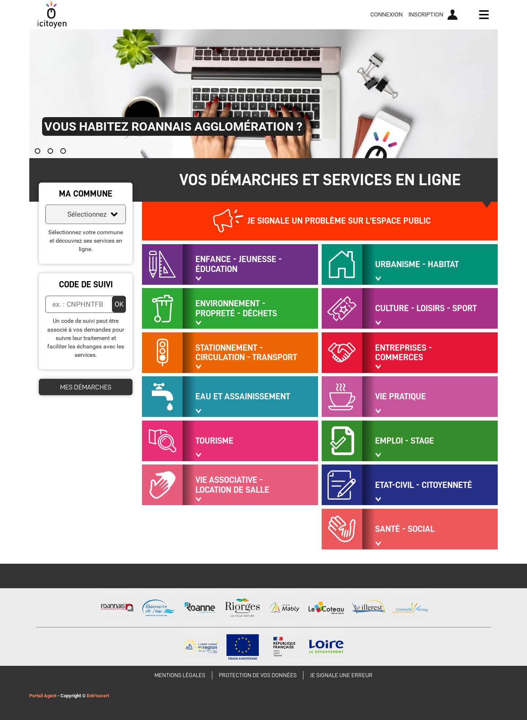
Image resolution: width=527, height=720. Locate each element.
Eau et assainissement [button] (242, 396)
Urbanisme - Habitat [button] (417, 264)
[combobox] (86, 214)
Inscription (425, 14)
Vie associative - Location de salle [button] (232, 484)
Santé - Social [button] (405, 529)
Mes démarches (85, 387)
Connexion (386, 14)
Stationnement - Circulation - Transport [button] (246, 352)
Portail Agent (42, 695)
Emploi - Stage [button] (404, 440)
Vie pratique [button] (400, 396)
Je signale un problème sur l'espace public (339, 220)
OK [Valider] (119, 304)
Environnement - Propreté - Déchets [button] (236, 308)
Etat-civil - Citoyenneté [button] (423, 485)
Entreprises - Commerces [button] (403, 352)
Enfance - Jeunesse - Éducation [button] (238, 264)
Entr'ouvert (98, 695)
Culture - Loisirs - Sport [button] (426, 308)
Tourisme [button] (214, 440)
